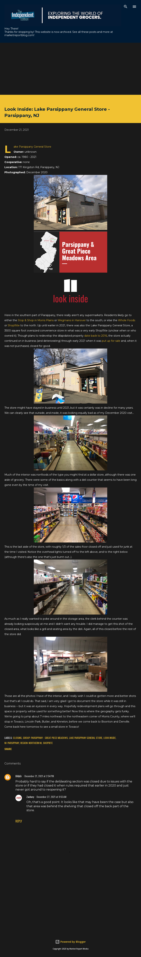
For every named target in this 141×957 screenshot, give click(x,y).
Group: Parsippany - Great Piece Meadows (45, 738)
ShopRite (14, 325)
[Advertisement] (70, 68)
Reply (18, 821)
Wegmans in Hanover (72, 320)
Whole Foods (126, 320)
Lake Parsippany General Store (85, 738)
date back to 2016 (95, 335)
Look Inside (110, 738)
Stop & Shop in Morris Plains (36, 320)
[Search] (125, 6)
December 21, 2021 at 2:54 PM (39, 776)
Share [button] (8, 749)
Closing (17, 738)
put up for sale (111, 340)
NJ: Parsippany (11, 743)
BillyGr (18, 776)
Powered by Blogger (70, 941)
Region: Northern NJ (31, 743)
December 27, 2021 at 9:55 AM (51, 797)
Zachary (30, 797)
